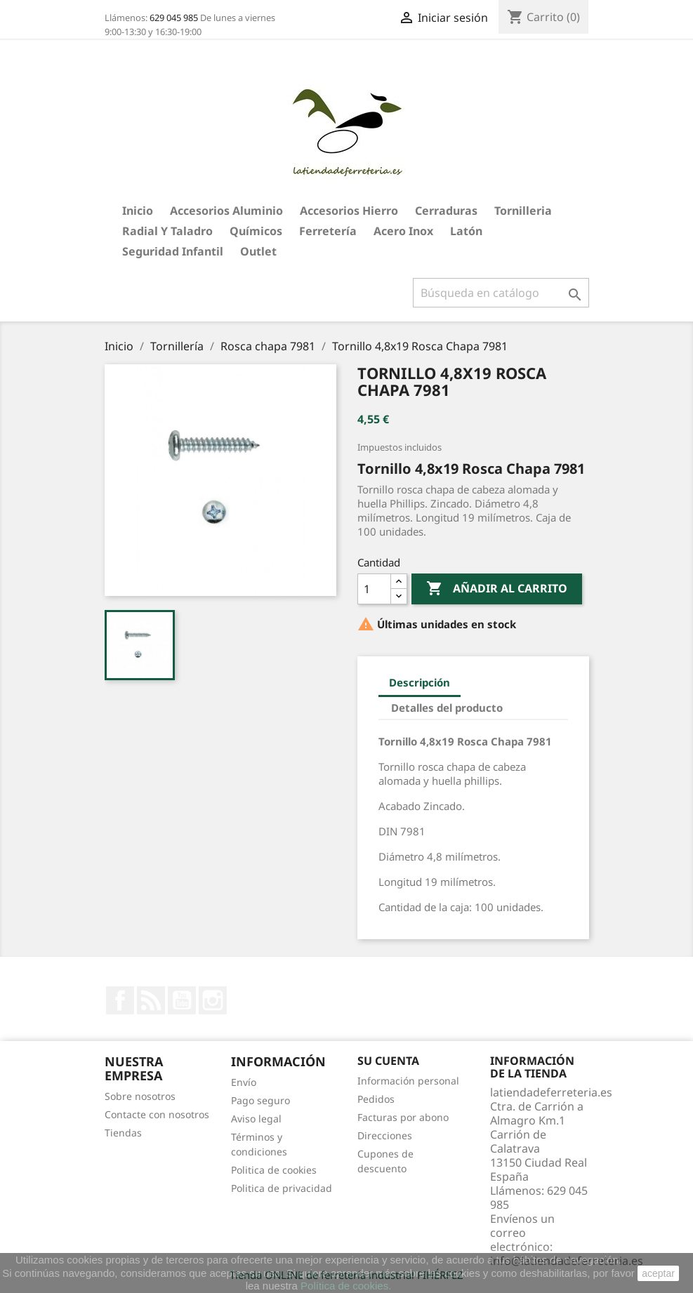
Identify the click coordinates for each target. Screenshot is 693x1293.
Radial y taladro (167, 231)
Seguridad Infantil (172, 251)
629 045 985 (174, 17)
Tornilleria (523, 210)
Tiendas (123, 1132)
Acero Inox (403, 231)
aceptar (658, 1273)
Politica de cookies (274, 1169)
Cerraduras (446, 210)
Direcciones (384, 1135)
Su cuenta (388, 1060)
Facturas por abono (403, 1117)
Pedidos (376, 1099)
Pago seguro (260, 1100)
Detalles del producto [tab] (447, 708)
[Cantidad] (374, 588)
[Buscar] (501, 292)
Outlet (258, 251)
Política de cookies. (346, 1286)
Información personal (408, 1080)
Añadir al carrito (496, 589)
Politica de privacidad (281, 1188)
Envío (243, 1082)
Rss (151, 1000)
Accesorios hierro (349, 210)
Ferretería (328, 231)
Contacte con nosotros (157, 1114)
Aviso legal (256, 1118)
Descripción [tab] (419, 682)
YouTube (182, 1000)
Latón (466, 231)
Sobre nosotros (140, 1096)
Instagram (213, 1000)
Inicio (137, 210)
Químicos (256, 231)
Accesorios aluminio (226, 210)
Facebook (120, 1000)
